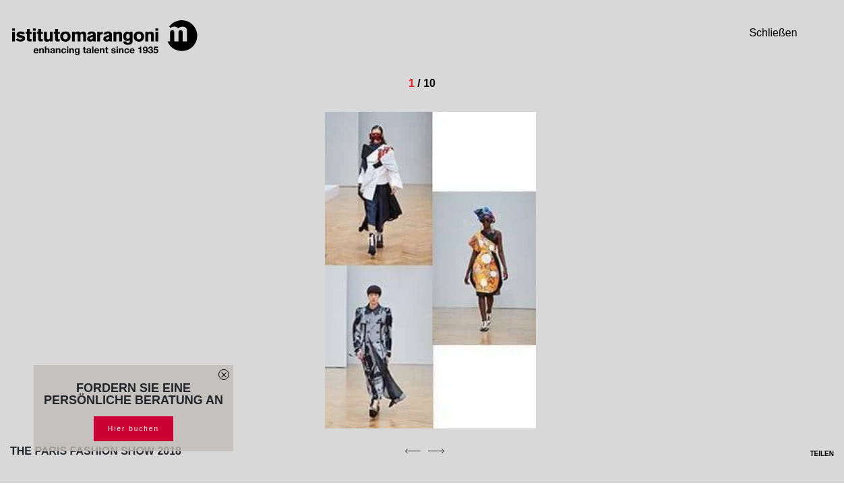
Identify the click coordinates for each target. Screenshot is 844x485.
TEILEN (813, 453)
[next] (436, 450)
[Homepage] (104, 37)
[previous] (412, 450)
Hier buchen (133, 428)
